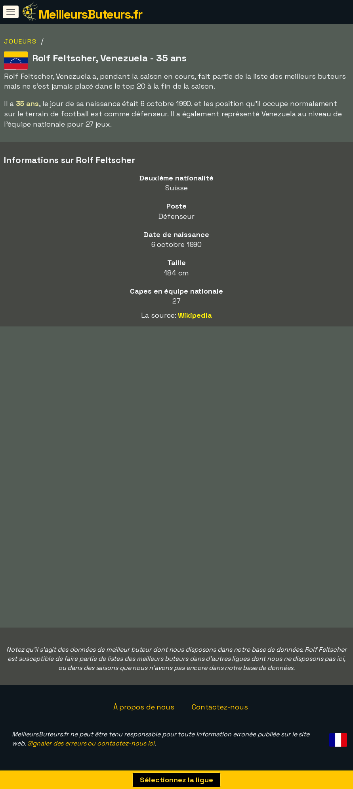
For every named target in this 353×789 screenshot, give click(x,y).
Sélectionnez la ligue (176, 779)
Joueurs (20, 41)
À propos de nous (143, 706)
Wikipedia (195, 315)
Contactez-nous (220, 706)
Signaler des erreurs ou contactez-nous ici (91, 743)
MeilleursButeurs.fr (90, 14)
